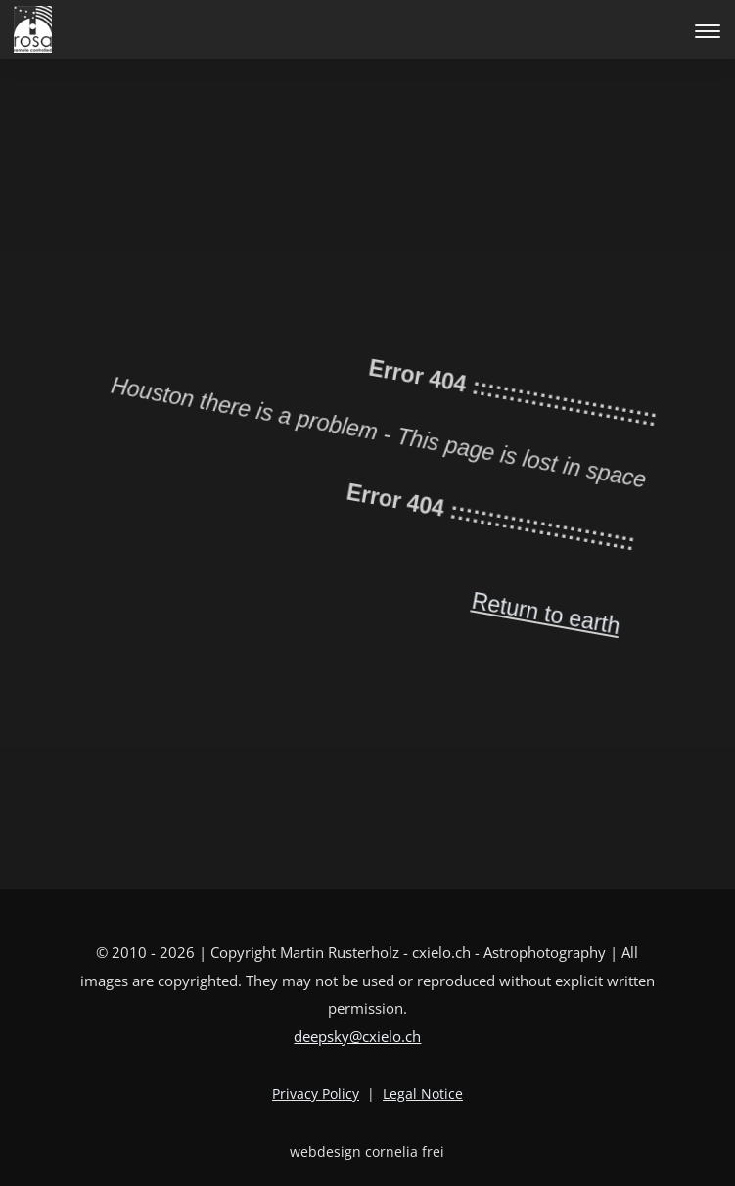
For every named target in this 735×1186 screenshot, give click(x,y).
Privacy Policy (315, 1093)
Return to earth (451, 660)
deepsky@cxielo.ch (357, 1036)
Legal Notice (423, 1093)
